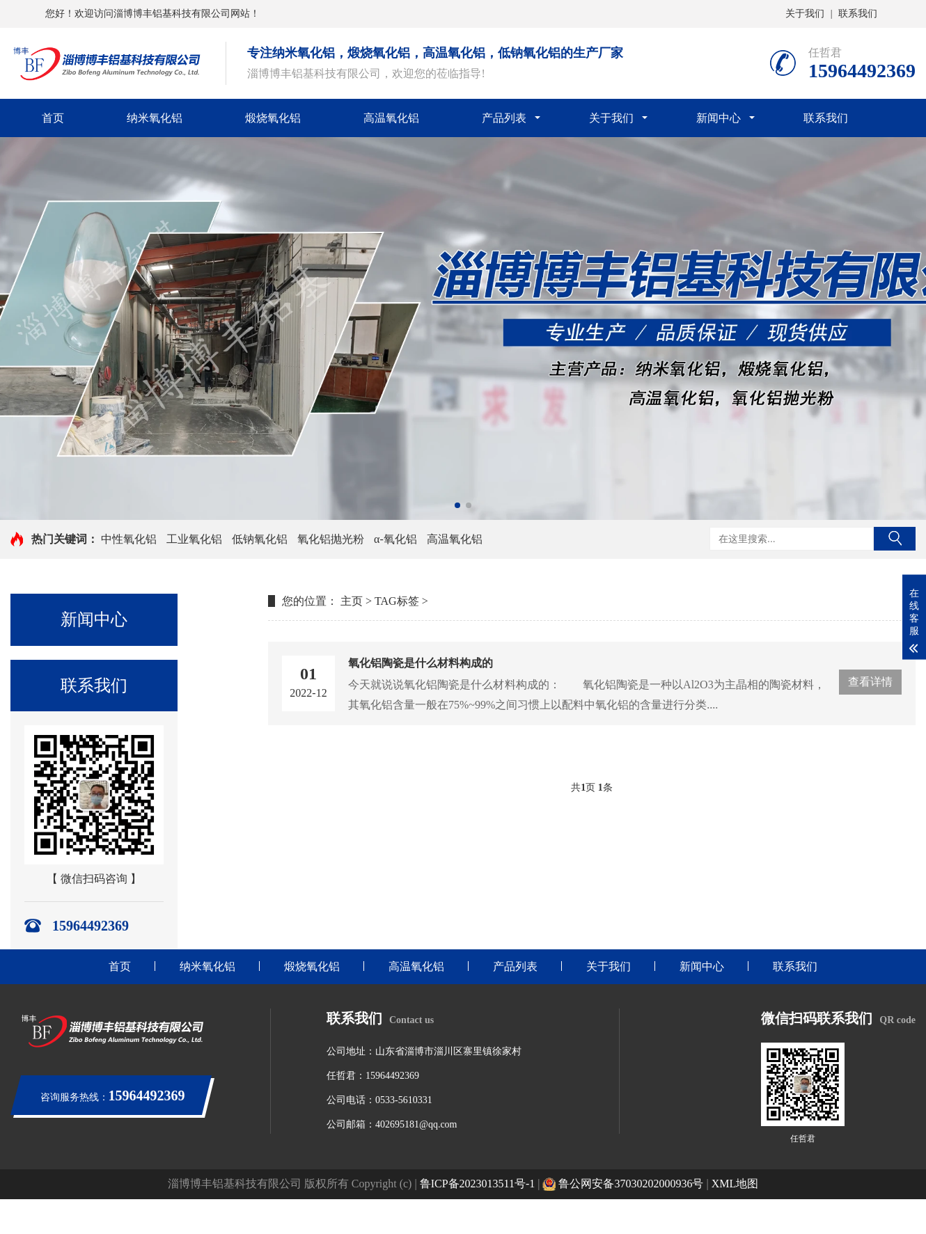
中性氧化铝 (129, 539)
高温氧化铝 (391, 118)
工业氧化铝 (194, 539)
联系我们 (857, 13)
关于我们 (804, 13)
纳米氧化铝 (154, 118)
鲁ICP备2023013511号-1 (477, 1183)
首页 (53, 118)
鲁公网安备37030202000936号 (622, 1183)
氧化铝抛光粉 (330, 539)
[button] (457, 505)
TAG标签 (397, 601)
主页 (351, 601)
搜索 (895, 539)
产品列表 (504, 118)
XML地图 (735, 1183)
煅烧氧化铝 (273, 118)
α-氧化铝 (395, 539)
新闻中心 (718, 118)
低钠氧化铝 (260, 539)
